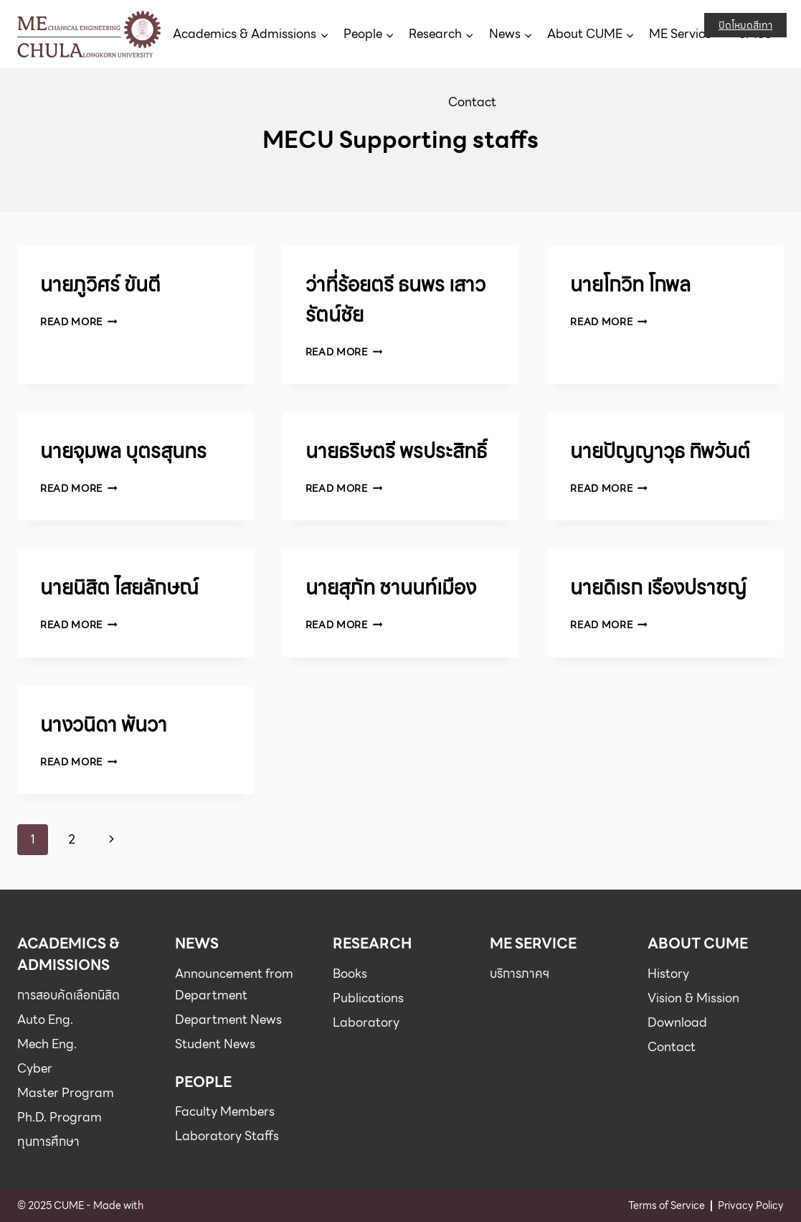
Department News (228, 1019)
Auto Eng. (45, 1019)
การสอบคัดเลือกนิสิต (68, 995)
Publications (368, 998)
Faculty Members (225, 1111)
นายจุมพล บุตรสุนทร (123, 451)
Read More (79, 322)
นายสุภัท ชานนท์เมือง (390, 587)
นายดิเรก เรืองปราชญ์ (658, 587)
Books (350, 973)
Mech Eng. (47, 1044)
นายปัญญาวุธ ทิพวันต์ (660, 451)
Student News (215, 1044)
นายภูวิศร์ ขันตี (100, 284)
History (668, 973)
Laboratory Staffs (227, 1136)
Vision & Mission (693, 998)
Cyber (34, 1068)
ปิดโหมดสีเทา (745, 25)
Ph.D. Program (59, 1117)
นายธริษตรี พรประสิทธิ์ (396, 451)
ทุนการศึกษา (48, 1141)
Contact (472, 102)
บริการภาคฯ (519, 973)
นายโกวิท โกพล (630, 284)
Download (677, 1022)
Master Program (65, 1092)
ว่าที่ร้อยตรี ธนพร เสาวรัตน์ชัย (395, 299)
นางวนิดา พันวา (103, 724)
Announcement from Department (234, 984)
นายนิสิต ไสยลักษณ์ (119, 587)
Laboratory (366, 1022)
